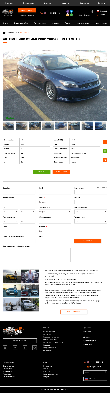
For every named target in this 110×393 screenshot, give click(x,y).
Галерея (46, 377)
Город (41, 236)
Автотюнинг (47, 350)
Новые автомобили (21, 23)
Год (4, 207)
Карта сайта (87, 344)
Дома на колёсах (9, 377)
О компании (9, 3)
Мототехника (7, 371)
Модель (77, 198)
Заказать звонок (27, 16)
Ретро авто (7, 374)
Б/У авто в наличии (50, 340)
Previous (7, 86)
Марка (42, 198)
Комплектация (8, 198)
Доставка (47, 3)
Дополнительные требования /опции (16, 246)
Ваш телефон (90, 188)
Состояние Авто (45, 207)
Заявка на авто (27, 10)
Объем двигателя (45, 217)
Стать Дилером (84, 15)
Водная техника (8, 366)
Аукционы (55, 23)
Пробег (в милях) (9, 217)
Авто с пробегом (40, 23)
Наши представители (50, 374)
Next (102, 86)
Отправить (87, 241)
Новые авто (47, 345)
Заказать (42, 172)
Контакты (101, 3)
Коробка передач (80, 207)
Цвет (5, 227)
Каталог (5, 23)
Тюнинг (67, 23)
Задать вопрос (61, 172)
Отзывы (46, 369)
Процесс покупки (29, 3)
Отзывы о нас (65, 3)
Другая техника (101, 23)
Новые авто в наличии (51, 337)
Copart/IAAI (87, 331)
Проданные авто (49, 334)
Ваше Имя (7, 188)
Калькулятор (84, 3)
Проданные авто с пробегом (53, 342)
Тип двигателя (79, 217)
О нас (45, 362)
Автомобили (12, 33)
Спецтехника (7, 369)
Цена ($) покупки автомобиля (13, 236)
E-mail (41, 188)
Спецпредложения (83, 23)
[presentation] (90, 230)
